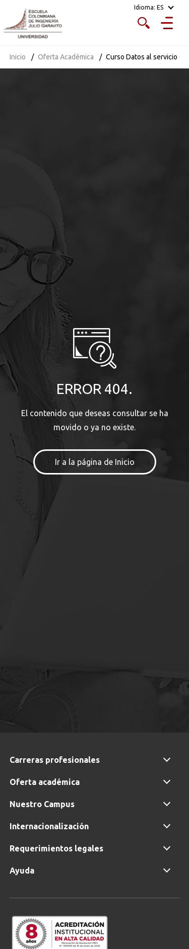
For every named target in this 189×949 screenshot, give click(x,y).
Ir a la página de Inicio (95, 461)
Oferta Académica (66, 57)
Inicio (18, 57)
